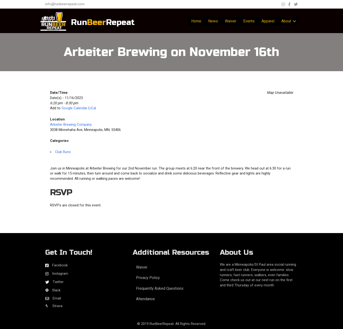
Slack (56, 290)
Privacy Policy (148, 277)
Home (196, 21)
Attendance (145, 299)
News (213, 21)
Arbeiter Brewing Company (71, 124)
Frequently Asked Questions (159, 288)
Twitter (58, 282)
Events (249, 21)
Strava (53, 306)
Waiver (230, 21)
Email (57, 298)
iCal (93, 108)
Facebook (60, 265)
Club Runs (63, 152)
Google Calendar (74, 108)
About (286, 21)
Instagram (60, 273)
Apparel (268, 21)
